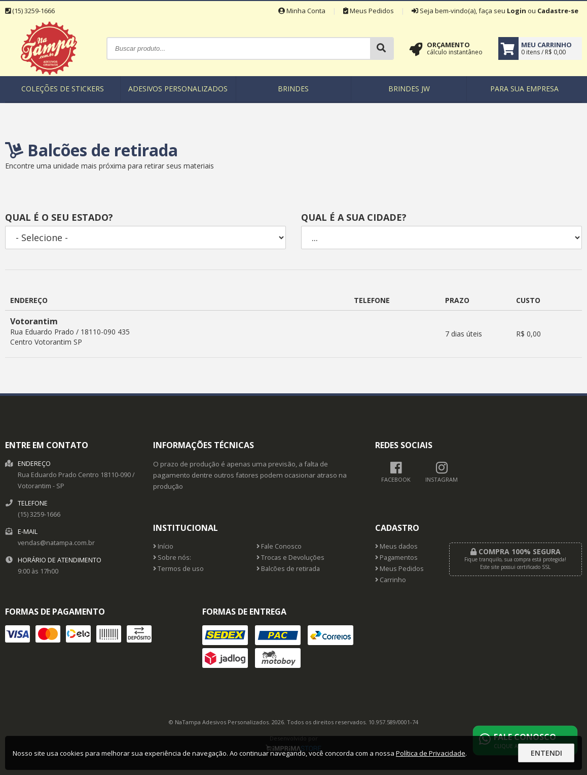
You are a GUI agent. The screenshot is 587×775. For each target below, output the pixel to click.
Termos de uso (178, 568)
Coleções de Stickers (62, 88)
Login (516, 10)
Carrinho (390, 580)
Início (163, 546)
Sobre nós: (172, 557)
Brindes (293, 88)
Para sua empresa (524, 88)
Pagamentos (396, 557)
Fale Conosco (279, 546)
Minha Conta (301, 10)
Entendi (546, 753)
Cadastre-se (557, 10)
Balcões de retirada (288, 568)
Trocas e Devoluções (290, 557)
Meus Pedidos (368, 10)
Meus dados (396, 546)
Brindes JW (409, 88)
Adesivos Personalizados (178, 88)
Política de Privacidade (430, 753)
